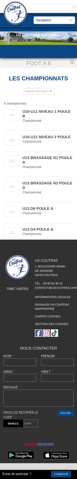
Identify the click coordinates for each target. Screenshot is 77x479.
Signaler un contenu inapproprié (52, 307)
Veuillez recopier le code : (20, 414)
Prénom (49, 356)
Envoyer (65, 413)
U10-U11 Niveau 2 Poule (46, 137)
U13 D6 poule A (37, 208)
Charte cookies (47, 316)
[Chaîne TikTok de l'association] (54, 333)
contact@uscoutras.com (56, 287)
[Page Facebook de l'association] (38, 333)
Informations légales (52, 297)
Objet (47, 371)
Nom (8, 356)
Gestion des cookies (51, 324)
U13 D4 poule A (37, 229)
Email (9, 371)
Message (11, 387)
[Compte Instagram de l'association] (46, 333)
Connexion (61, 474)
